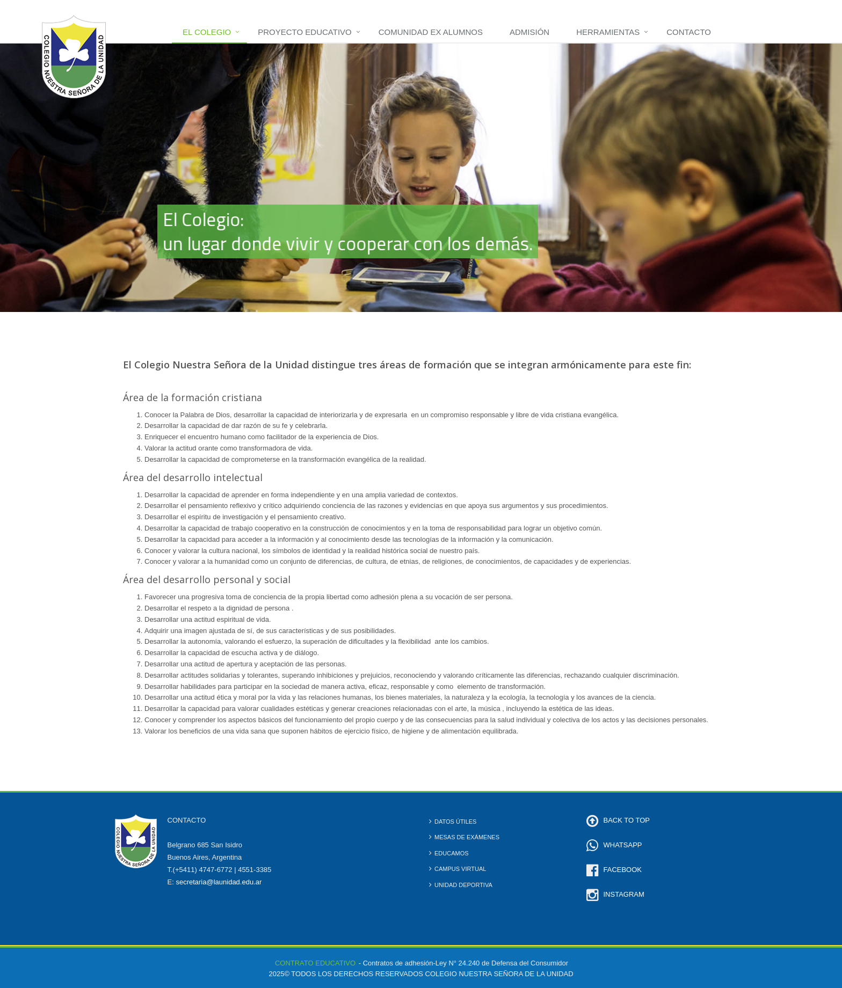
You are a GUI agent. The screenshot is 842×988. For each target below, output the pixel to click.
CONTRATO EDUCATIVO (315, 963)
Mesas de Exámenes (466, 837)
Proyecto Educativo (304, 32)
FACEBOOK (623, 870)
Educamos (451, 853)
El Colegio (207, 32)
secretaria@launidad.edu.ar (219, 882)
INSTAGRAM (624, 894)
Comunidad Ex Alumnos (431, 32)
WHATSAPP (623, 845)
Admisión (529, 32)
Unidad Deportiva (463, 885)
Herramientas (608, 32)
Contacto (688, 32)
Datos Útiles (455, 821)
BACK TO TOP (627, 820)
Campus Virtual (460, 869)
